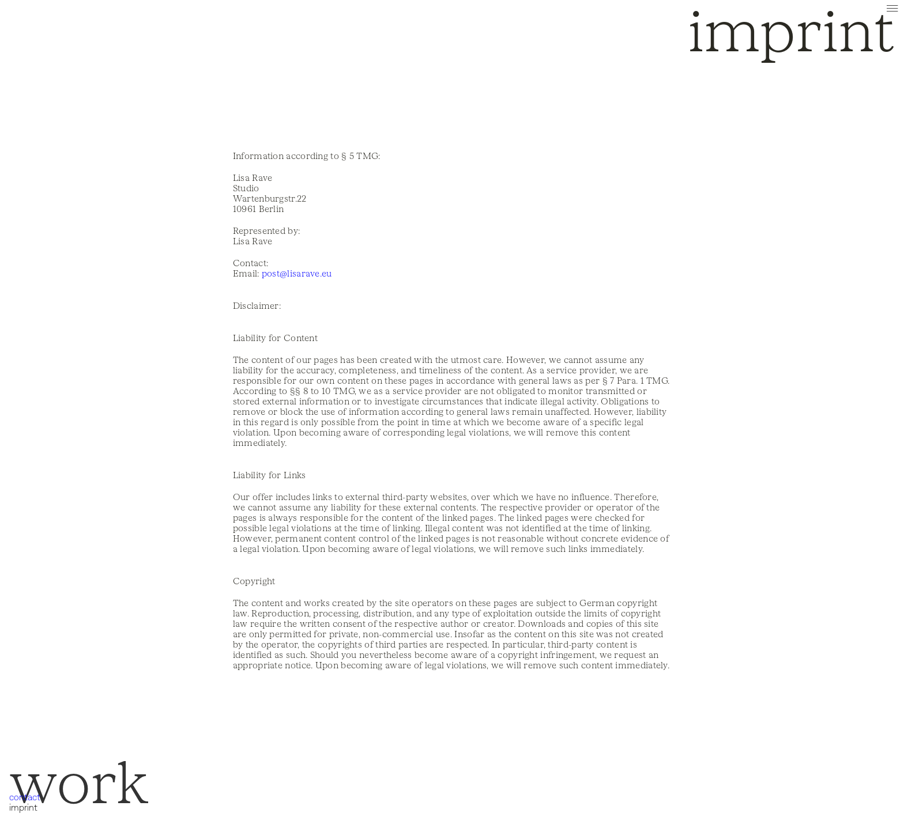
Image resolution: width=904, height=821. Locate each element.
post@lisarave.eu (297, 273)
